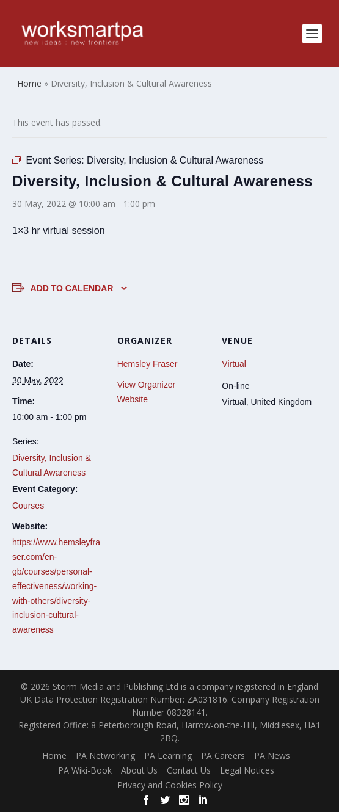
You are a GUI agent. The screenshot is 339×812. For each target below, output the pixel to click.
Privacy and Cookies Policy (169, 785)
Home (54, 755)
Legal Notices (247, 770)
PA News (272, 755)
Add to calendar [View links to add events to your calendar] (72, 288)
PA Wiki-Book (85, 770)
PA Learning (168, 755)
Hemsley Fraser (147, 364)
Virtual (234, 364)
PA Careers (223, 755)
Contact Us (189, 770)
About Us (139, 770)
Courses (28, 505)
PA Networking (105, 755)
